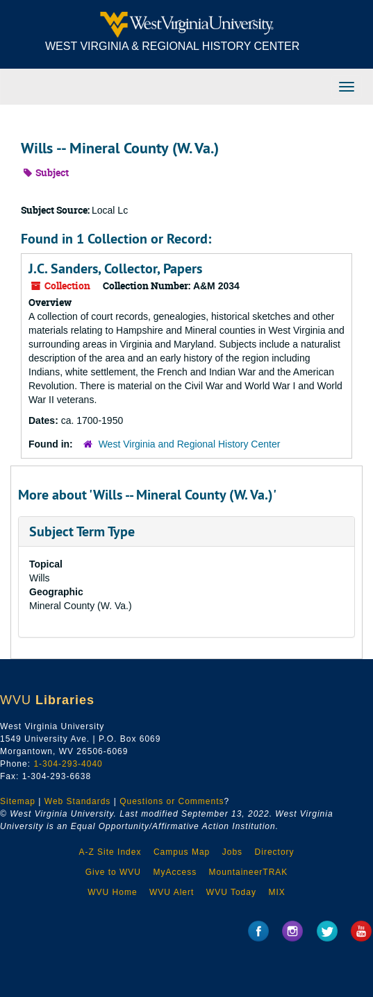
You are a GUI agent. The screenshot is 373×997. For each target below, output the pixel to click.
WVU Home (112, 892)
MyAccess (175, 872)
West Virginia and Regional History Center (190, 444)
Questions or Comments (171, 801)
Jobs (232, 852)
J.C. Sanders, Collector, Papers (115, 268)
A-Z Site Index (109, 852)
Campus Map (182, 852)
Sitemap (17, 801)
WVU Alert (171, 892)
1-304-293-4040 (67, 764)
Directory (275, 852)
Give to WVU (113, 872)
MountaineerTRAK (248, 872)
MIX (276, 892)
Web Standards (77, 801)
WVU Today (231, 892)
